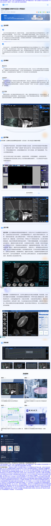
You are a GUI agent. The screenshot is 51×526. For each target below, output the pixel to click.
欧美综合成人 (22, 486)
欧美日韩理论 (40, 485)
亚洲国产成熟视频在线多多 (15, 474)
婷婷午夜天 (38, 472)
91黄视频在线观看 (11, 468)
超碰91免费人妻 (15, 481)
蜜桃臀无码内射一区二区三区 (23, 471)
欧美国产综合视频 (18, 488)
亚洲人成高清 (20, 472)
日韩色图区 (27, 479)
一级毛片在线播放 (22, 483)
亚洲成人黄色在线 (36, 488)
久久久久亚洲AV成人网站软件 (39, 481)
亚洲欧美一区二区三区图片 (25, 481)
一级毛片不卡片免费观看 (33, 483)
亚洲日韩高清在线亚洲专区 (13, 478)
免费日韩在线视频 (46, 472)
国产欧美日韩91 (33, 485)
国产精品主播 (37, 467)
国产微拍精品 (8, 485)
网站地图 (29, 465)
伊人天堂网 (13, 472)
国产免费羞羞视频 (44, 482)
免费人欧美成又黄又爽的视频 (27, 478)
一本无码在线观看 (18, 489)
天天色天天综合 (25, 470)
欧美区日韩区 (33, 476)
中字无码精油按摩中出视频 (12, 482)
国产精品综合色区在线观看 (41, 474)
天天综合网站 (36, 482)
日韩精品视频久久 (46, 478)
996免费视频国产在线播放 (8, 489)
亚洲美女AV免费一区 (14, 467)
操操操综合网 (5, 470)
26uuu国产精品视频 (44, 471)
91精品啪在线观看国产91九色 (23, 476)
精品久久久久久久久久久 (10, 475)
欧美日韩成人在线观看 (10, 476)
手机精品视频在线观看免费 (43, 476)
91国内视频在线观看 (32, 468)
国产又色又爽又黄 (34, 479)
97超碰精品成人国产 (8, 488)
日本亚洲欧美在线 (4, 474)
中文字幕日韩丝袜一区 (22, 475)
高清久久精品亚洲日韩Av (30, 472)
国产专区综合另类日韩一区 (14, 470)
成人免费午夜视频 (34, 470)
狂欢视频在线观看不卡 (23, 485)
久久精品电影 (40, 468)
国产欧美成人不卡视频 (18, 479)
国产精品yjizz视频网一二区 (34, 475)
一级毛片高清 (44, 467)
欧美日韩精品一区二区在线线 (26, 482)
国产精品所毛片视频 (35, 471)
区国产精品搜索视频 (10, 471)
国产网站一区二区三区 (12, 483)
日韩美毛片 (37, 486)
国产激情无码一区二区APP (12, 486)
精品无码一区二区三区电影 (28, 474)
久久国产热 (43, 475)
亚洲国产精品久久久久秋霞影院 (26, 467)
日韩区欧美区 (3, 478)
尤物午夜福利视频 (30, 486)
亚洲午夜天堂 (15, 485)
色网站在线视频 (38, 478)
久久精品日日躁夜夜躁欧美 (6, 479)
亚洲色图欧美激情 (43, 479)
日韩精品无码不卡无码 (21, 468)
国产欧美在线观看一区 (44, 470)
